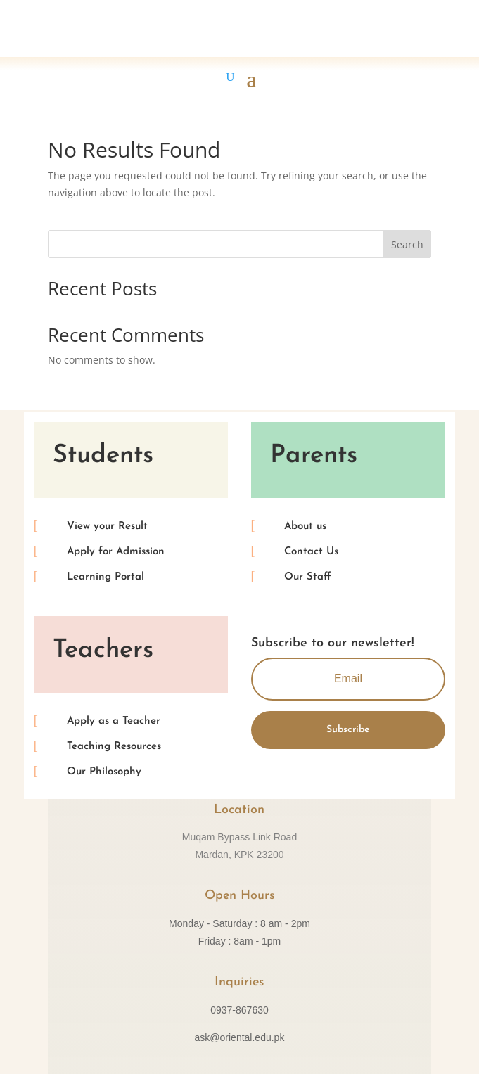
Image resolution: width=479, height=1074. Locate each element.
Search (407, 244)
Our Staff (307, 577)
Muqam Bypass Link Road (239, 837)
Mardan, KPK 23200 (239, 854)
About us (305, 526)
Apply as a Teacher (113, 721)
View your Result (107, 526)
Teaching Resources (114, 746)
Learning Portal (105, 577)
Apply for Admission (116, 551)
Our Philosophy (104, 772)
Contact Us (311, 551)
